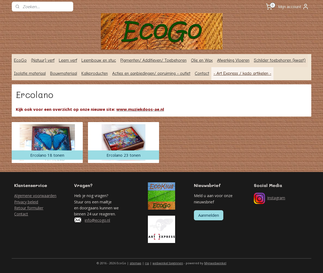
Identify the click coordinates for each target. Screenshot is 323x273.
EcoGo (20, 60)
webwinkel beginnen (168, 263)
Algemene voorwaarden (35, 195)
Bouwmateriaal (63, 73)
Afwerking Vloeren (233, 60)
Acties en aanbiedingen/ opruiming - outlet (151, 73)
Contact (202, 73)
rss (147, 263)
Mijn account (293, 6)
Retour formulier (28, 207)
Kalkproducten (94, 73)
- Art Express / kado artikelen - (242, 73)
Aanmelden (208, 215)
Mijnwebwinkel (215, 263)
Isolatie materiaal (30, 73)
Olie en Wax (202, 60)
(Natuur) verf (42, 60)
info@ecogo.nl (97, 220)
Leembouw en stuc (98, 60)
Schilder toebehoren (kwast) (280, 60)
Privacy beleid (26, 201)
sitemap (135, 263)
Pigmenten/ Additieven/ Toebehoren (153, 60)
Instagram (276, 197)
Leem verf (68, 60)
